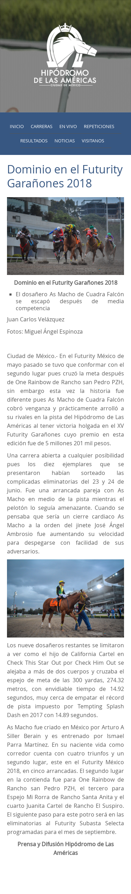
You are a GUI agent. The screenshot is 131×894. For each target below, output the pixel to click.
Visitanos (93, 140)
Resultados (34, 140)
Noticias (64, 140)
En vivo (68, 126)
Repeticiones (99, 126)
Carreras (41, 126)
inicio (17, 126)
